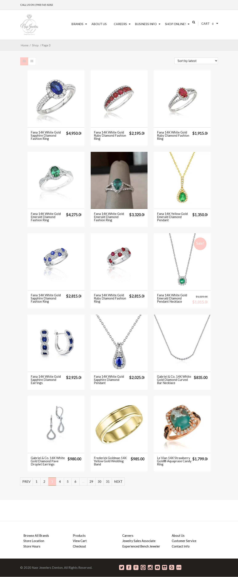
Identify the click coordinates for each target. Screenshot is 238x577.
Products (79, 535)
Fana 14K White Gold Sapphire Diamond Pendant (109, 379)
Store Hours (31, 546)
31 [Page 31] (108, 481)
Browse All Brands (36, 535)
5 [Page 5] (68, 481)
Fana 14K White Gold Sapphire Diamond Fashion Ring (46, 135)
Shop (35, 45)
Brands (77, 24)
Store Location (33, 541)
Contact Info (181, 546)
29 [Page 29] (91, 481)
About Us (99, 24)
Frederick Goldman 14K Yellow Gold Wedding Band (110, 461)
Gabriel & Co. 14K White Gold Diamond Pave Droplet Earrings (48, 461)
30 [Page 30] (99, 481)
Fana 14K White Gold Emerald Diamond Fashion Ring (46, 217)
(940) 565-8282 (44, 4)
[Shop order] (196, 60)
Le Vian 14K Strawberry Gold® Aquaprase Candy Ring (174, 461)
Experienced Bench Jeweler (141, 546)
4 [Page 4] (60, 481)
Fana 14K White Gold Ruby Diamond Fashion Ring (110, 135)
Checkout (79, 546)
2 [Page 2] (44, 481)
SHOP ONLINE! (175, 24)
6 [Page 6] (75, 481)
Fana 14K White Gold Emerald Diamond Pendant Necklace (172, 298)
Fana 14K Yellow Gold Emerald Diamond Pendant (172, 217)
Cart (205, 23)
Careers (120, 24)
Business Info (146, 24)
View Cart (80, 541)
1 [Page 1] (36, 481)
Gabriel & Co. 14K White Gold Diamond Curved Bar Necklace (174, 379)
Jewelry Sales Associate (139, 541)
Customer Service (184, 541)
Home (24, 45)
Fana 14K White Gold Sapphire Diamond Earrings (46, 379)
